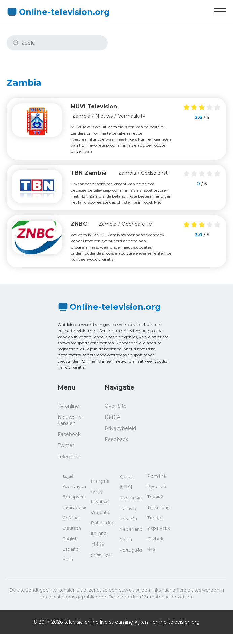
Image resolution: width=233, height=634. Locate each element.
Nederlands (130, 529)
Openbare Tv (137, 224)
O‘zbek (155, 538)
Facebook (69, 434)
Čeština (71, 517)
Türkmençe (158, 507)
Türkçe (155, 517)
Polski (125, 539)
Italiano (99, 533)
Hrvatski (99, 502)
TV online (68, 406)
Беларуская (74, 496)
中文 (151, 549)
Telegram (68, 457)
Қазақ (126, 476)
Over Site (116, 406)
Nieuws (104, 116)
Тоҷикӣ (155, 496)
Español (71, 549)
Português (130, 550)
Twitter (66, 445)
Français (100, 481)
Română (156, 476)
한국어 (125, 486)
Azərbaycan (74, 486)
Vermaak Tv (131, 116)
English (70, 538)
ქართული (101, 554)
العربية (69, 476)
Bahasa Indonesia (102, 522)
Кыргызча (130, 497)
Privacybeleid (120, 428)
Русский (156, 486)
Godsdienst (154, 173)
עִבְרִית (97, 491)
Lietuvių (127, 508)
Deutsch (72, 528)
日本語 (97, 543)
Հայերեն (100, 512)
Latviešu (128, 518)
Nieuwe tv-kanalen (71, 420)
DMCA (112, 417)
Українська (158, 528)
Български (74, 507)
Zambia (81, 116)
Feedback (116, 439)
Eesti (68, 559)
